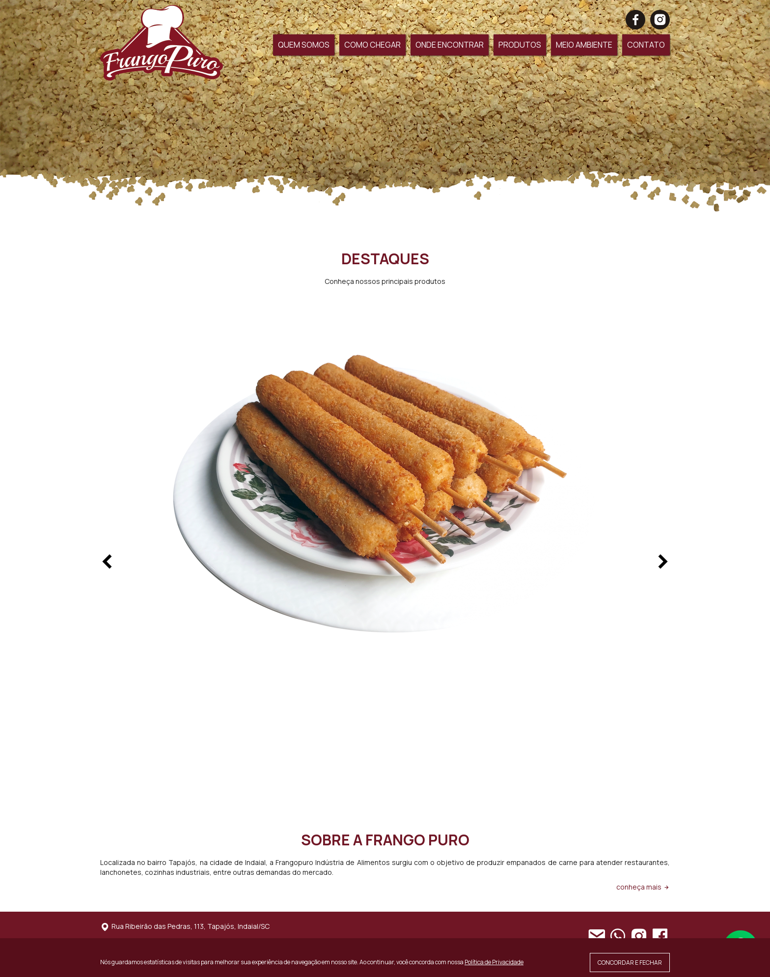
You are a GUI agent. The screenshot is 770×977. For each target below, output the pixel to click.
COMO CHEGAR (372, 44)
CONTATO (646, 44)
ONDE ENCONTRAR (449, 44)
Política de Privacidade (494, 962)
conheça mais (643, 887)
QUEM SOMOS (304, 44)
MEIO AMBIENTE (584, 44)
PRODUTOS (519, 44)
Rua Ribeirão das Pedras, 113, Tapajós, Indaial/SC (185, 926)
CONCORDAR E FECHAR (630, 962)
